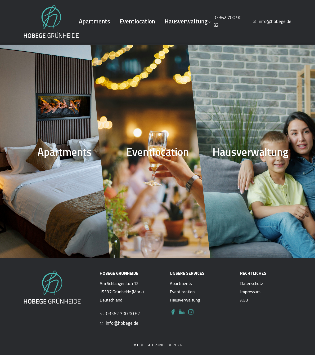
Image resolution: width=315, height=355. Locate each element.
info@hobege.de (119, 323)
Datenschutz (251, 283)
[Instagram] (191, 312)
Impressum (250, 291)
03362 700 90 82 (120, 313)
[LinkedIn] (182, 312)
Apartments (94, 21)
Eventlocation (137, 21)
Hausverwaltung (186, 21)
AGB (244, 300)
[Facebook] (173, 312)
